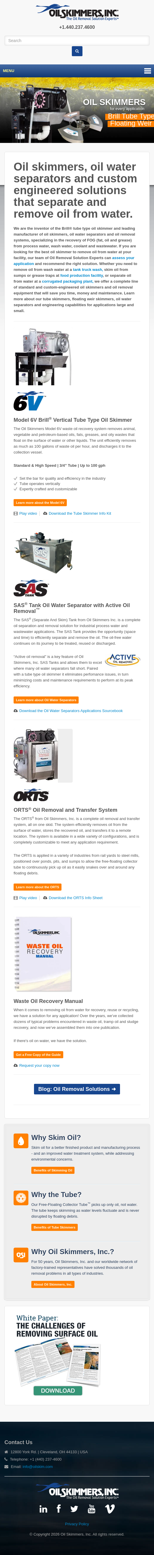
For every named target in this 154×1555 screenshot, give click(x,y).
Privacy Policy (77, 1524)
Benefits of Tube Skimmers (54, 1227)
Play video (28, 513)
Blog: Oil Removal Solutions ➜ (77, 1089)
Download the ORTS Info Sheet (76, 898)
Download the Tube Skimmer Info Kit (80, 513)
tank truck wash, (88, 269)
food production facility (81, 275)
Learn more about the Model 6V (40, 502)
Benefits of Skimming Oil (53, 1170)
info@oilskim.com (38, 1466)
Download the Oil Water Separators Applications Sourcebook (71, 711)
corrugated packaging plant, (68, 281)
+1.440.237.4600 (77, 27)
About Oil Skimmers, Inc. (53, 1284)
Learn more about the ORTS (37, 887)
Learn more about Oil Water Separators (46, 700)
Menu (8, 71)
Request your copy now (39, 1065)
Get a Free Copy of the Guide (38, 1054)
